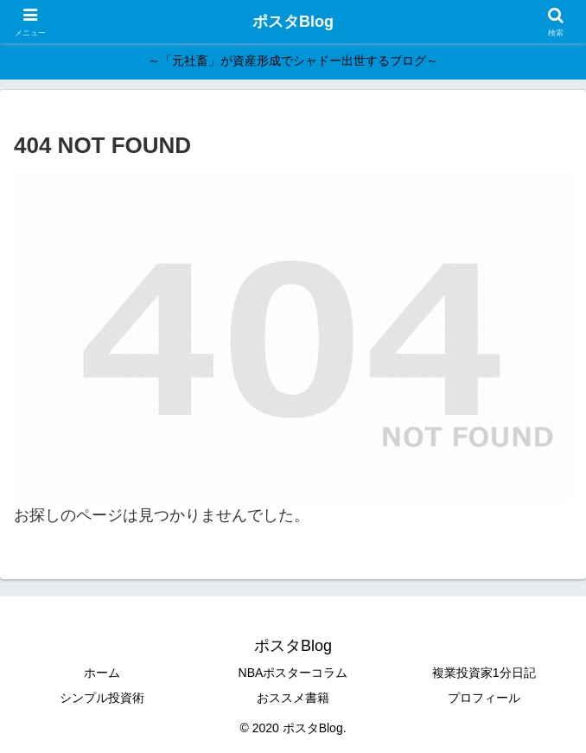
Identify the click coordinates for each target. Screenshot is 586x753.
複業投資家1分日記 (484, 673)
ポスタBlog (293, 21)
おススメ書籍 (293, 698)
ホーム (102, 673)
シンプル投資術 (102, 698)
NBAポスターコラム (293, 673)
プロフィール (484, 698)
